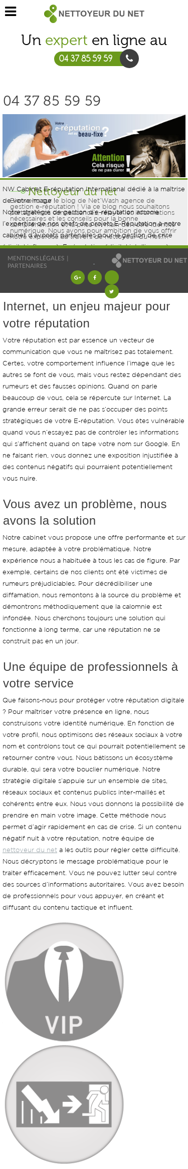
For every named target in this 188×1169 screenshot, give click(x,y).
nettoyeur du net (30, 850)
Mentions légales (36, 258)
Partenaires (27, 265)
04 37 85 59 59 (52, 101)
